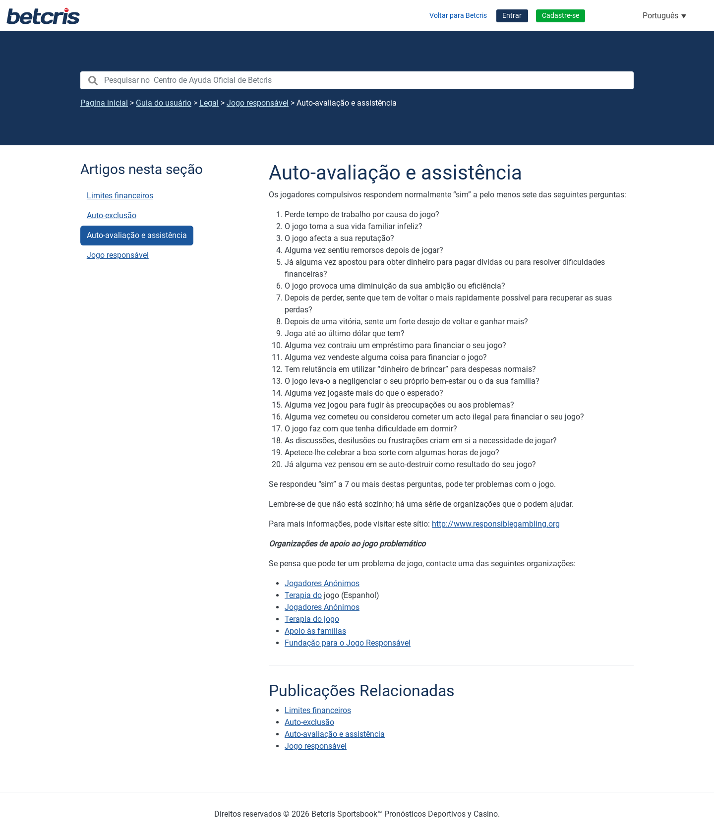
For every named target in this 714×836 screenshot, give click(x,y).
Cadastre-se (560, 15)
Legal (209, 103)
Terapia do (303, 595)
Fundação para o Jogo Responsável (348, 643)
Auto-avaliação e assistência (137, 235)
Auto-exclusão (111, 215)
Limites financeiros (120, 195)
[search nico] (357, 80)
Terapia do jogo (312, 619)
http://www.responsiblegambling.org (496, 524)
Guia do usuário (163, 103)
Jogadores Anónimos (322, 583)
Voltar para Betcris (458, 15)
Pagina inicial (104, 103)
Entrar (512, 15)
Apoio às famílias (315, 631)
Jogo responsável (258, 103)
